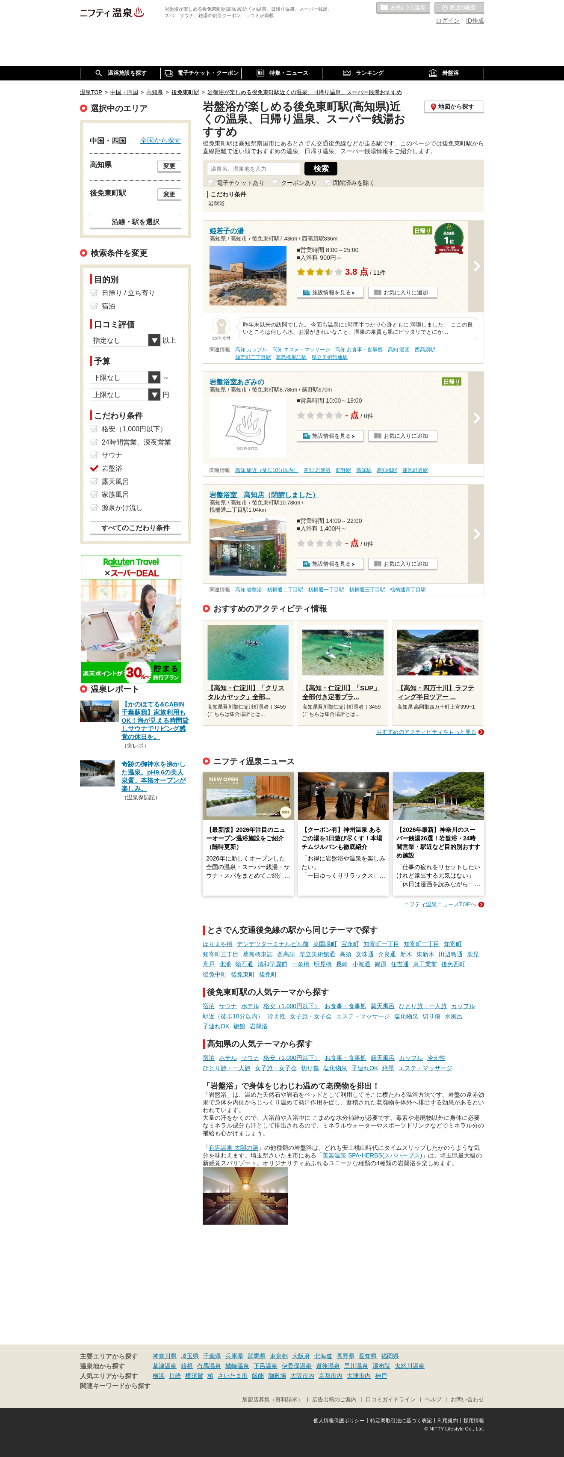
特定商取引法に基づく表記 (401, 1421)
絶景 (388, 1068)
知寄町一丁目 (381, 944)
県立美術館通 (317, 954)
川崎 (175, 1375)
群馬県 (257, 1356)
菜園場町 (325, 944)
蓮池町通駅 (415, 470)
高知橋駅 (387, 470)
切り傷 (431, 1016)
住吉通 (400, 964)
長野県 (345, 1356)
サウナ (228, 1006)
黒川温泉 (356, 1365)
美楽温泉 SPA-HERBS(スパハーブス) (372, 1155)
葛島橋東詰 (258, 954)
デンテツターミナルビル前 (273, 944)
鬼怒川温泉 (410, 1365)
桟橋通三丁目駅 (367, 590)
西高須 (286, 954)
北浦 (225, 964)
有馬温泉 (209, 1365)
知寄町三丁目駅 (253, 357)
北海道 (323, 1356)
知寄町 (453, 944)
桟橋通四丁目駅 (408, 590)
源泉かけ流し (122, 507)
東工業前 (425, 964)
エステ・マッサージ (363, 1016)
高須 (345, 954)
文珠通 (365, 954)
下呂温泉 (266, 1365)
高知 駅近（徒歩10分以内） (267, 470)
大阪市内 (302, 1375)
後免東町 (243, 974)
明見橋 (323, 964)
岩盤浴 (259, 1026)
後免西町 (453, 964)
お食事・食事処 (345, 1006)
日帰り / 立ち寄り (128, 293)
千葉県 (212, 1356)
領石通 (244, 964)
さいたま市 (233, 1375)
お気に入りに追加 (406, 292)
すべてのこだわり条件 (135, 527)
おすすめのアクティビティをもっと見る (426, 732)
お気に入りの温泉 (403, 8)
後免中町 (215, 974)
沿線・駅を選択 (135, 222)
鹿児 (473, 954)
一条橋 (301, 964)
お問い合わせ (467, 1400)
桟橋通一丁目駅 (326, 590)
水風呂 (454, 1016)
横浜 (159, 1375)
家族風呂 (115, 494)
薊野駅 (343, 470)
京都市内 (331, 1375)
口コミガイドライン (391, 1400)
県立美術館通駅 (330, 357)
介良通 (387, 954)
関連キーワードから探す (115, 1386)
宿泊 (209, 1006)
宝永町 (350, 944)
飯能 (258, 1375)
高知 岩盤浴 (317, 470)
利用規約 (447, 1421)
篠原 (381, 964)
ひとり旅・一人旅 (423, 1006)
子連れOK (216, 1026)
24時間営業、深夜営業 (136, 442)
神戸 (381, 1375)
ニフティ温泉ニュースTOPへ (440, 904)
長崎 (342, 964)
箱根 (187, 1365)
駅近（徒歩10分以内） (233, 1016)
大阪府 (301, 1356)
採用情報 (474, 1421)
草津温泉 (165, 1365)
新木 (406, 954)
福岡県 (390, 1356)
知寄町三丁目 (221, 954)
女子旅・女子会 (311, 1016)
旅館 (239, 1026)
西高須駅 (425, 350)
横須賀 (194, 1375)
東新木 (425, 954)
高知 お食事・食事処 (359, 350)
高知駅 (364, 470)
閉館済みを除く (354, 182)
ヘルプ (433, 1400)
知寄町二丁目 (422, 944)
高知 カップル (251, 350)
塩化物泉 (406, 1016)
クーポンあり (299, 182)
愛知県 (368, 1356)
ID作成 (475, 20)
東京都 (279, 1356)
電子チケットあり (241, 182)
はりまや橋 (218, 944)
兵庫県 (234, 1356)
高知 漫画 (399, 350)
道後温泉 (328, 1365)
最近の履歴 (459, 8)
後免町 (268, 974)
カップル (463, 1006)
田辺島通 (451, 954)
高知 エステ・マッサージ (301, 350)
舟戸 (209, 964)
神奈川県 (165, 1356)
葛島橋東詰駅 (291, 357)
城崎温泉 (237, 1365)
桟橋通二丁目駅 (285, 590)
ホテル (250, 1006)
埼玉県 (190, 1356)
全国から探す (160, 140)
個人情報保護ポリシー (339, 1421)
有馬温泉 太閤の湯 (233, 1147)
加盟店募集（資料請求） (272, 1400)
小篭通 (361, 964)
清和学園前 (272, 964)
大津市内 (359, 1375)
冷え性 (277, 1016)
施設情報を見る (331, 292)
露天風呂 (383, 1006)
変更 (169, 166)
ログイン (448, 20)
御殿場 (277, 1375)
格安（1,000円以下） (291, 1006)
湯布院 (381, 1365)
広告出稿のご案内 (334, 1400)
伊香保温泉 (297, 1365)
